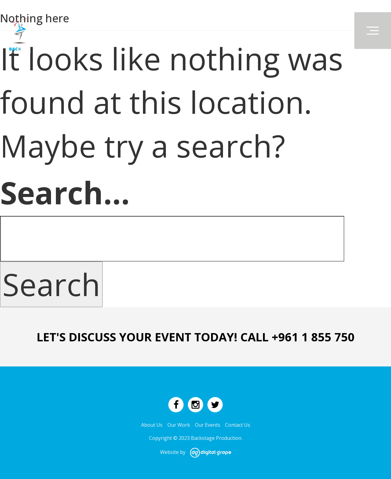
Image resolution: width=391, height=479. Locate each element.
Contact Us (237, 424)
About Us (152, 424)
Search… (65, 192)
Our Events (207, 424)
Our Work (178, 424)
